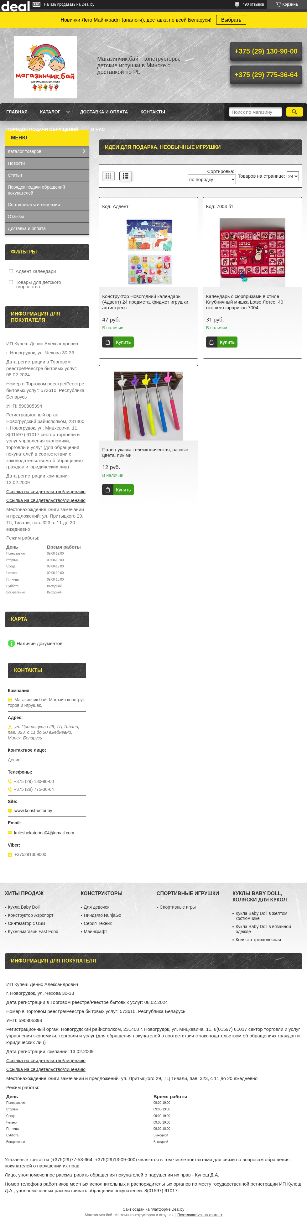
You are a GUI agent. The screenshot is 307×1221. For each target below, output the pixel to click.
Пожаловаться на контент (199, 1215)
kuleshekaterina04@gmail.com (44, 832)
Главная (17, 111)
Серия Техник (98, 923)
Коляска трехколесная (258, 939)
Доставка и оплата (104, 111)
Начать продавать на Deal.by (69, 4)
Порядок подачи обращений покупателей (36, 190)
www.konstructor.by (33, 810)
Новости (16, 163)
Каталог (50, 111)
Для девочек (96, 907)
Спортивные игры (178, 907)
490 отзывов (253, 4)
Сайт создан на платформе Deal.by (154, 1209)
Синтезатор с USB (26, 923)
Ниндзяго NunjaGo (103, 915)
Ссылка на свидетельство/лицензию (46, 491)
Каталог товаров (24, 151)
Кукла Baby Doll (23, 907)
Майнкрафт (95, 931)
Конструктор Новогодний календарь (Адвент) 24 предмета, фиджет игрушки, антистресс (146, 302)
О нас (98, 129)
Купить (123, 342)
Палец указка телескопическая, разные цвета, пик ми (145, 452)
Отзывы (16, 216)
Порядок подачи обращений (42, 129)
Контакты (152, 111)
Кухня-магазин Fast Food (33, 931)
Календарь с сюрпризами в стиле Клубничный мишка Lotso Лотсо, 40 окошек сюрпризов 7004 (244, 302)
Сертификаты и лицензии (34, 204)
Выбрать (231, 20)
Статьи (15, 175)
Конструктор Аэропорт (30, 915)
